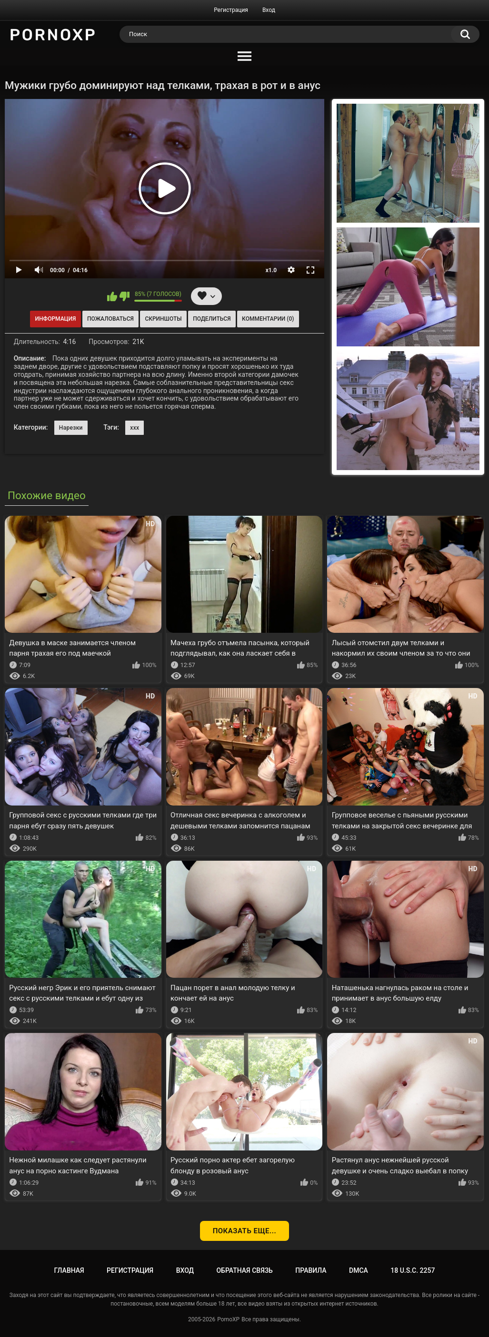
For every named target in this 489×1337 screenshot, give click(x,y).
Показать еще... (245, 1231)
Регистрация (231, 10)
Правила (310, 1270)
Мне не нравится (125, 296)
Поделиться (211, 318)
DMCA (358, 1270)
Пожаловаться (110, 318)
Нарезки (71, 427)
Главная (69, 1270)
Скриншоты (163, 318)
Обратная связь (244, 1270)
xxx (134, 427)
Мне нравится (112, 296)
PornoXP (228, 1319)
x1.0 (271, 270)
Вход (268, 10)
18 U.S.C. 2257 (412, 1270)
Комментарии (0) (268, 318)
